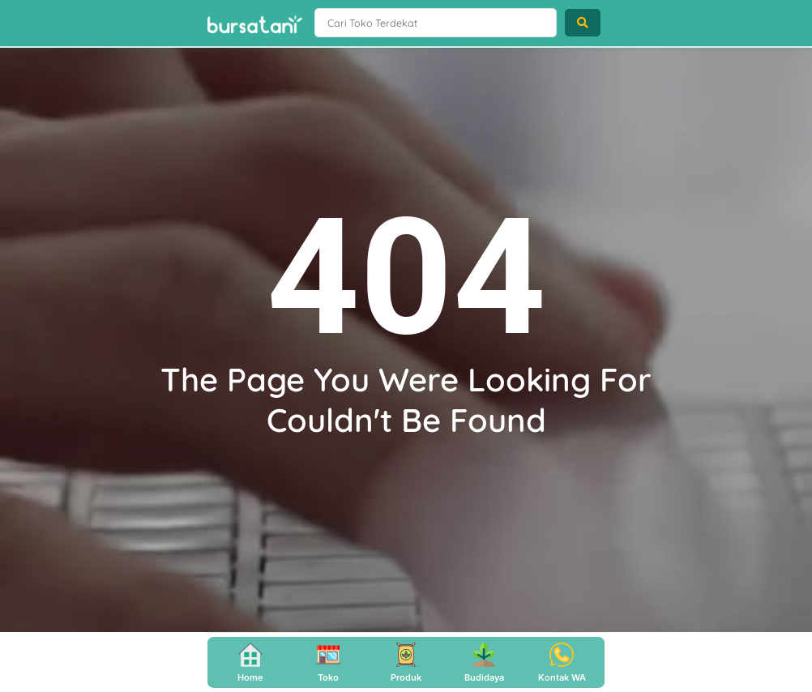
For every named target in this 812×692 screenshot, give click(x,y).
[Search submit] (582, 23)
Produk (406, 677)
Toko (328, 677)
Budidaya (484, 677)
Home (250, 677)
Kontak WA (562, 677)
